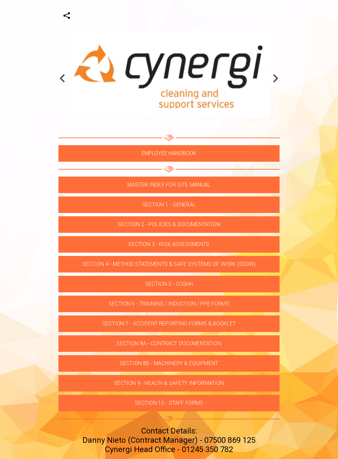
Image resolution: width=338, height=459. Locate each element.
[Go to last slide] (62, 78)
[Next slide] (275, 78)
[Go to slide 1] (169, 125)
